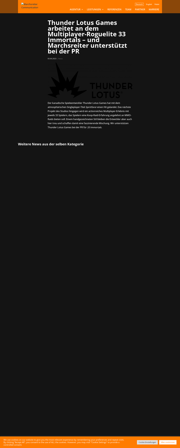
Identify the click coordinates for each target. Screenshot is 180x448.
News (60, 58)
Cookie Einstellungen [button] (147, 442)
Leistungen (94, 9)
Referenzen (114, 9)
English (149, 4)
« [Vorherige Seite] (72, 301)
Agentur (75, 9)
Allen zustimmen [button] (168, 442)
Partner (140, 9)
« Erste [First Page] (64, 301)
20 (114, 301)
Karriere (154, 9)
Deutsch (139, 4)
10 (102, 301)
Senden (82, 425)
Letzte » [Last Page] (133, 301)
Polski (157, 4)
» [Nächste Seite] (124, 301)
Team (128, 9)
